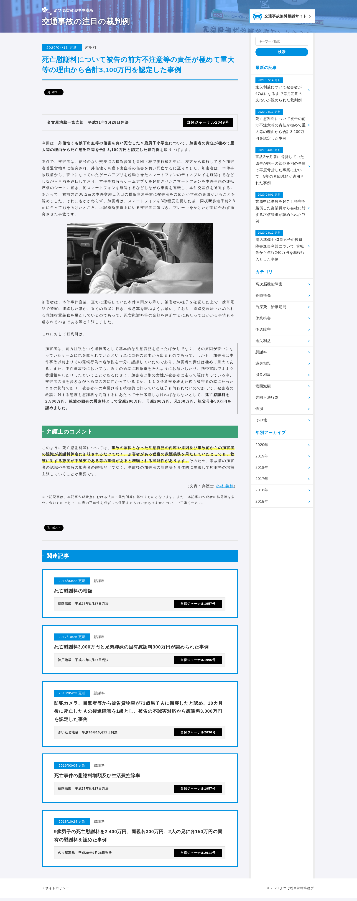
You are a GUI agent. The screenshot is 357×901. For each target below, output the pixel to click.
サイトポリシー (57, 891)
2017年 (261, 479)
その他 (261, 420)
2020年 (261, 445)
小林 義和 (225, 486)
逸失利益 (263, 341)
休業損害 (263, 318)
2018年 (261, 468)
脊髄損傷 (263, 296)
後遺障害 (263, 330)
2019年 (261, 457)
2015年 (261, 502)
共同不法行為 (267, 398)
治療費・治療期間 (270, 307)
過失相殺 (263, 364)
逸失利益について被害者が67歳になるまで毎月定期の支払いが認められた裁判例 (279, 89)
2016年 (261, 491)
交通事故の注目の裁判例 (86, 21)
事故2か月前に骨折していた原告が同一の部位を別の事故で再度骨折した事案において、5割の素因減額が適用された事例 (280, 166)
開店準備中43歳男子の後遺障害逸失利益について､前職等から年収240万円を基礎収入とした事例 (280, 245)
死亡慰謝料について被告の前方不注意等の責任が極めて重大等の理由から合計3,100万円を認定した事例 (280, 124)
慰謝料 (261, 352)
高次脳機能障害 (269, 284)
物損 (259, 409)
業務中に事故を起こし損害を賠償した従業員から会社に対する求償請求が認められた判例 (280, 207)
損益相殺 (263, 375)
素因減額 (263, 386)
